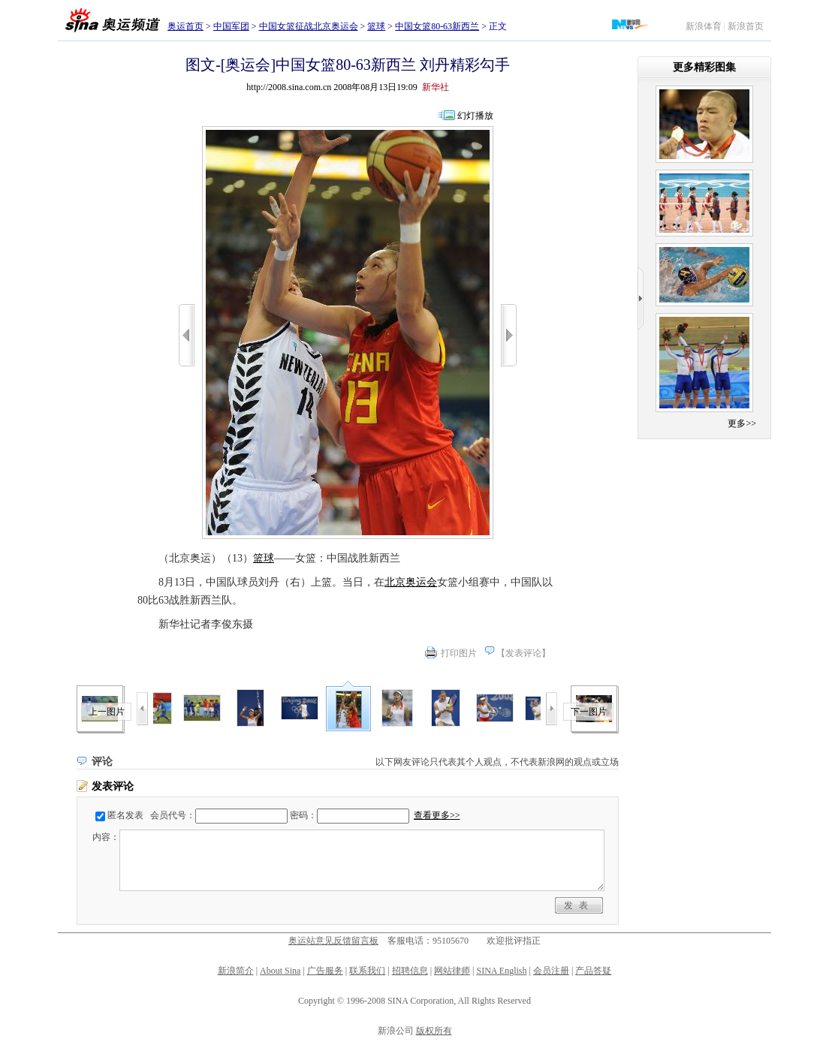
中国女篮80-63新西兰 (437, 26)
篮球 (376, 26)
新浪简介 (236, 970)
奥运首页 (185, 26)
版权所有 (434, 1030)
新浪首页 (746, 26)
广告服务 (325, 970)
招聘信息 (410, 970)
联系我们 (367, 970)
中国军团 (231, 26)
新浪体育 (704, 26)
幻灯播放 (475, 115)
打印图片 (459, 653)
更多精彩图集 (704, 67)
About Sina (280, 970)
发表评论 (523, 653)
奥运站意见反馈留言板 (333, 940)
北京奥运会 (410, 582)
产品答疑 (593, 970)
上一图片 (107, 711)
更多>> (742, 423)
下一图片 (589, 711)
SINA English (501, 970)
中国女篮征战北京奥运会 (308, 26)
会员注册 (551, 970)
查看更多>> (437, 815)
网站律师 (452, 970)
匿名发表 (125, 815)
